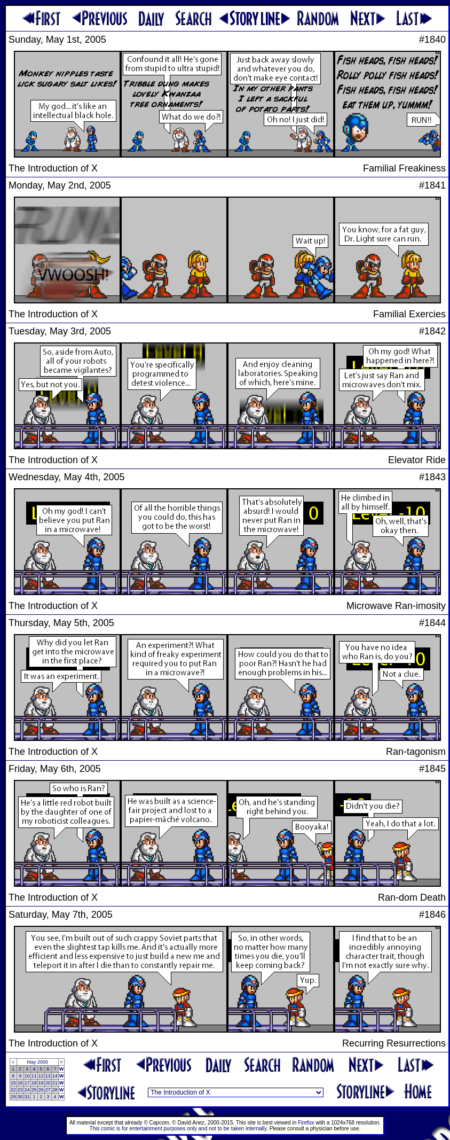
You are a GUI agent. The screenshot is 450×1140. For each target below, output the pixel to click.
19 (41, 1083)
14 (55, 1076)
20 (48, 1083)
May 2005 (37, 1062)
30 (20, 1096)
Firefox (306, 1123)
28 (55, 1089)
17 (27, 1083)
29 (13, 1096)
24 (27, 1089)
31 (27, 1096)
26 (41, 1089)
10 (27, 1076)
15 (13, 1083)
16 (20, 1083)
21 (55, 1083)
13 (48, 1076)
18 (34, 1083)
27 (48, 1089)
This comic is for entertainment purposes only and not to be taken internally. (179, 1128)
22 (13, 1089)
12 (41, 1076)
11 (34, 1076)
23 (20, 1089)
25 (34, 1089)
